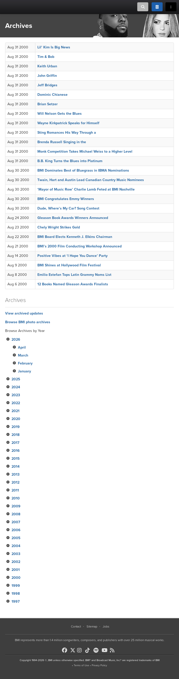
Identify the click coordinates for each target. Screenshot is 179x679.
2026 (16, 339)
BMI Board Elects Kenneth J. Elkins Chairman (74, 237)
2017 (15, 443)
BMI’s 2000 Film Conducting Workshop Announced (79, 246)
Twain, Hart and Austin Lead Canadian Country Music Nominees (90, 180)
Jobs (106, 626)
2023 (16, 395)
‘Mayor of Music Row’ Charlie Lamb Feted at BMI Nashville (86, 189)
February (25, 363)
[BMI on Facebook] (65, 650)
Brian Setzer (47, 104)
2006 (16, 530)
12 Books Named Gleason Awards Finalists (72, 284)
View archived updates (24, 313)
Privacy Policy (99, 665)
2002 (16, 562)
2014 (15, 466)
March (23, 355)
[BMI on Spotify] (97, 650)
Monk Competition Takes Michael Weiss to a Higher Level (84, 151)
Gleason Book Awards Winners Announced (72, 218)
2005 (16, 538)
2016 (16, 450)
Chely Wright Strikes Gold (58, 227)
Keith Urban (47, 66)
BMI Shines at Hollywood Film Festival (69, 265)
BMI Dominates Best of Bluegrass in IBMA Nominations (83, 170)
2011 (15, 490)
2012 (15, 482)
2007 (16, 522)
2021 (15, 411)
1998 (16, 593)
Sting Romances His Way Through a (66, 132)
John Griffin (47, 76)
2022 (16, 403)
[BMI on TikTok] (88, 650)
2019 (16, 427)
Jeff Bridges (47, 85)
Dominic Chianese (52, 94)
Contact (76, 626)
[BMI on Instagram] (80, 650)
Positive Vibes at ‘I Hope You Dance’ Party (72, 256)
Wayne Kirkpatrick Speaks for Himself (68, 123)
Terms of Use (81, 665)
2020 (16, 419)
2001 (16, 570)
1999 (16, 585)
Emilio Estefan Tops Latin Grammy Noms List (74, 275)
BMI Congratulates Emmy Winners (65, 199)
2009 (16, 506)
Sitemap (92, 626)
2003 (16, 554)
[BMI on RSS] (113, 650)
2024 (16, 387)
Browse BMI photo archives (27, 322)
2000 (16, 578)
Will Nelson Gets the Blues (59, 113)
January (24, 371)
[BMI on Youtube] (105, 650)
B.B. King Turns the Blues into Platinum (69, 161)
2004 (16, 546)
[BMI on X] (73, 649)
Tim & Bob (45, 57)
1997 (16, 601)
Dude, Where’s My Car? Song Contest (68, 208)
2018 (15, 435)
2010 (16, 498)
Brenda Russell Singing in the (61, 142)
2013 (15, 474)
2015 (16, 458)
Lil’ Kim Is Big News (53, 47)
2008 (16, 514)
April (22, 347)
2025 (16, 379)
